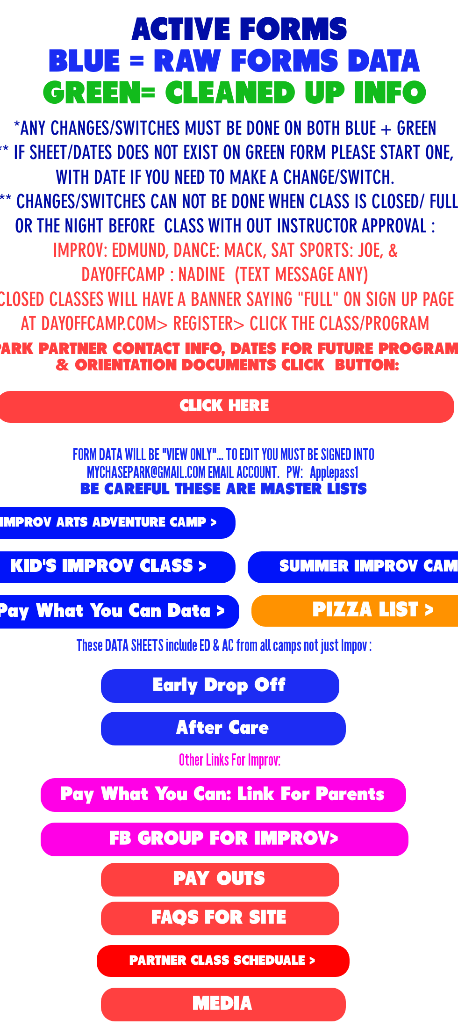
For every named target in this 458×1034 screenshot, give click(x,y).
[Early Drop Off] (220, 686)
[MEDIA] (223, 1004)
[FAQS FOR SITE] (220, 918)
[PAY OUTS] (220, 880)
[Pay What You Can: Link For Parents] (223, 795)
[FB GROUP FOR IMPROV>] (224, 839)
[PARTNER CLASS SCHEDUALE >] (223, 961)
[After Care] (223, 728)
